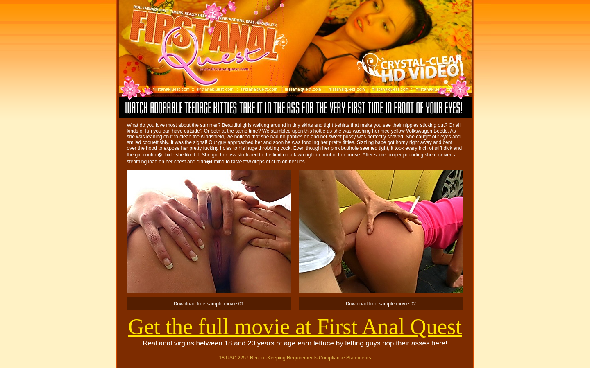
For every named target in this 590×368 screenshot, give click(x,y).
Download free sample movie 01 (209, 304)
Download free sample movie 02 (381, 304)
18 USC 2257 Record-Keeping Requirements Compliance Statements (295, 358)
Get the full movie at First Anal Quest (295, 326)
